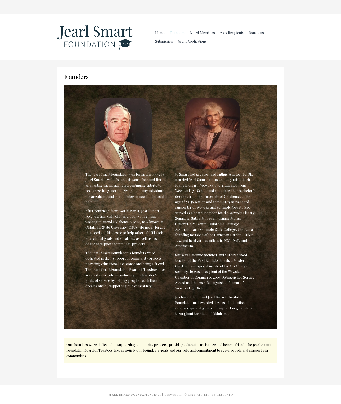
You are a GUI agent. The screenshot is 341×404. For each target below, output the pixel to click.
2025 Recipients (232, 32)
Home (160, 32)
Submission (164, 41)
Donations (256, 32)
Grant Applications (192, 41)
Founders (177, 32)
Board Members (202, 32)
